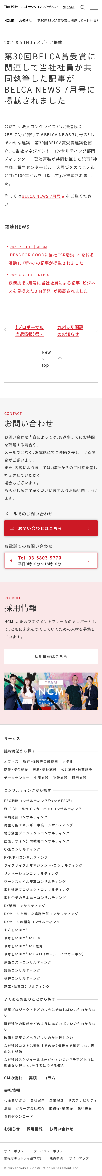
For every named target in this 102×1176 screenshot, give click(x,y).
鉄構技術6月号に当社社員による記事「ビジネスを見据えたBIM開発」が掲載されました (51, 283)
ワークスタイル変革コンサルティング (35, 881)
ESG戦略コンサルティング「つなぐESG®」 (38, 800)
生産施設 (41, 777)
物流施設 (60, 777)
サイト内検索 (83, 7)
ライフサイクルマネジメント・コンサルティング (43, 865)
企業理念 (56, 1100)
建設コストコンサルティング (27, 962)
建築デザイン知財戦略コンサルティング (37, 841)
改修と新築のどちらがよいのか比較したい (38, 1037)
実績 (33, 1077)
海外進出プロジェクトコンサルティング (37, 889)
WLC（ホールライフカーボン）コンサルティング (43, 808)
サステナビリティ (82, 1100)
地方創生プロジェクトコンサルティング (37, 833)
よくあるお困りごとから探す (29, 998)
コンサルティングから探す (27, 790)
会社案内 (37, 1100)
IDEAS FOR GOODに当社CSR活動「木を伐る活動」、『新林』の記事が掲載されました (51, 255)
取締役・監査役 (61, 1108)
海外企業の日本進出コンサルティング (35, 897)
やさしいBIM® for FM (22, 938)
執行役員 (85, 1108)
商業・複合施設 (16, 769)
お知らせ (25, 20)
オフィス (11, 761)
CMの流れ (13, 1077)
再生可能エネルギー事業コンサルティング (38, 824)
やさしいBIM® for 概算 (23, 946)
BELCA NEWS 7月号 (41, 196)
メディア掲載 (49, 42)
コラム (50, 1077)
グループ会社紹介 (30, 1108)
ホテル (67, 761)
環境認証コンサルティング (26, 816)
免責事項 (56, 1158)
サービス (12, 738)
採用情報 (35, 1129)
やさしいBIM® (16, 929)
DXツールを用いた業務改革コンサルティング (41, 913)
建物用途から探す (20, 750)
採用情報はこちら (51, 656)
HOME (9, 20)
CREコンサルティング (22, 849)
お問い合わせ (61, 1129)
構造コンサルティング (22, 978)
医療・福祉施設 (45, 769)
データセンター (17, 777)
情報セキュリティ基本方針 (23, 1158)
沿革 (7, 1108)
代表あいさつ (15, 1100)
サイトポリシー (15, 1151)
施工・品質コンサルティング (27, 986)
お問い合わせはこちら (53, 528)
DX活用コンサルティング (24, 905)
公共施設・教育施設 (76, 769)
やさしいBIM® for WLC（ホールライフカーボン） (44, 954)
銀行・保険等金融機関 (40, 761)
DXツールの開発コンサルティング (32, 921)
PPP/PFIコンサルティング (26, 857)
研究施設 (79, 777)
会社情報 (12, 1090)
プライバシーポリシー (49, 1151)
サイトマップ (79, 1158)
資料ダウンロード (18, 1116)
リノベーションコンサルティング (31, 873)
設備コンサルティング (22, 970)
